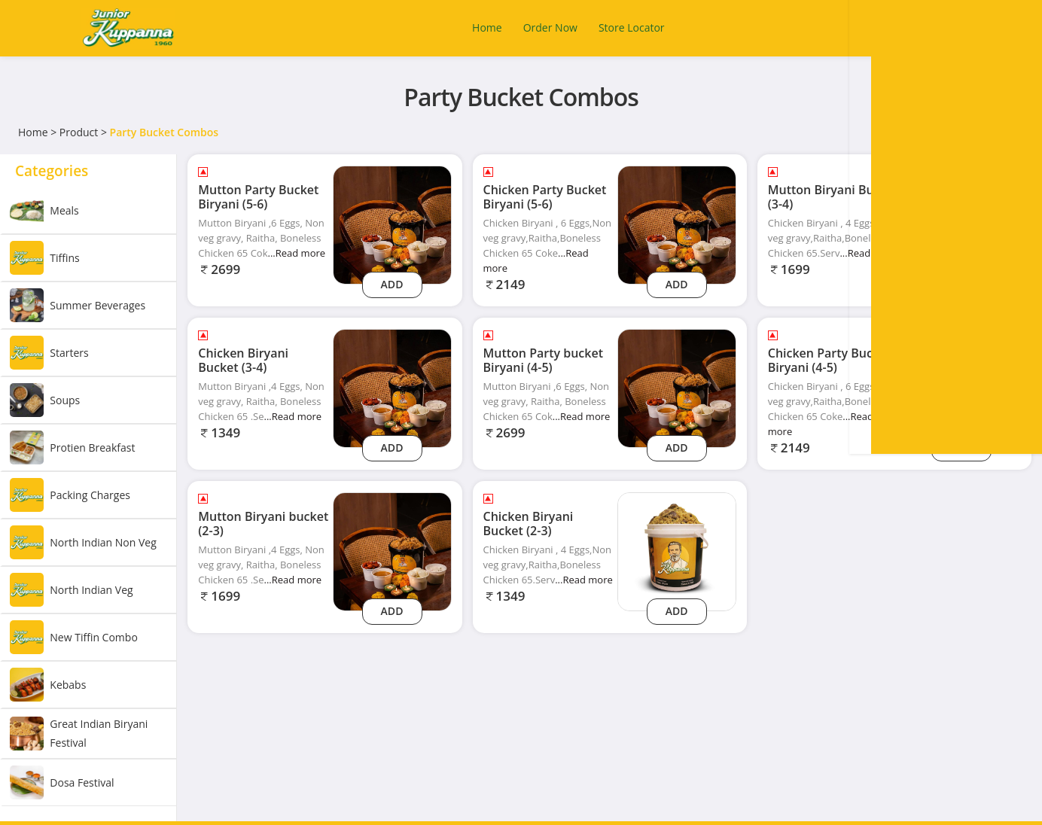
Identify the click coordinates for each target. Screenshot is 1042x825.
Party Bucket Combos (164, 132)
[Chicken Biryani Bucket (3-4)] (392, 387)
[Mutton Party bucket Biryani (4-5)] (677, 387)
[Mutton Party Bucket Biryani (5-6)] (392, 224)
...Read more (297, 253)
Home (33, 132)
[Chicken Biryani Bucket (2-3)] (677, 550)
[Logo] (128, 28)
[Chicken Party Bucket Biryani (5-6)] (677, 224)
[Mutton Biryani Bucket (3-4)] (961, 224)
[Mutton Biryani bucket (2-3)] (392, 550)
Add (392, 284)
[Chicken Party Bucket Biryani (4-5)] (961, 387)
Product (78, 132)
